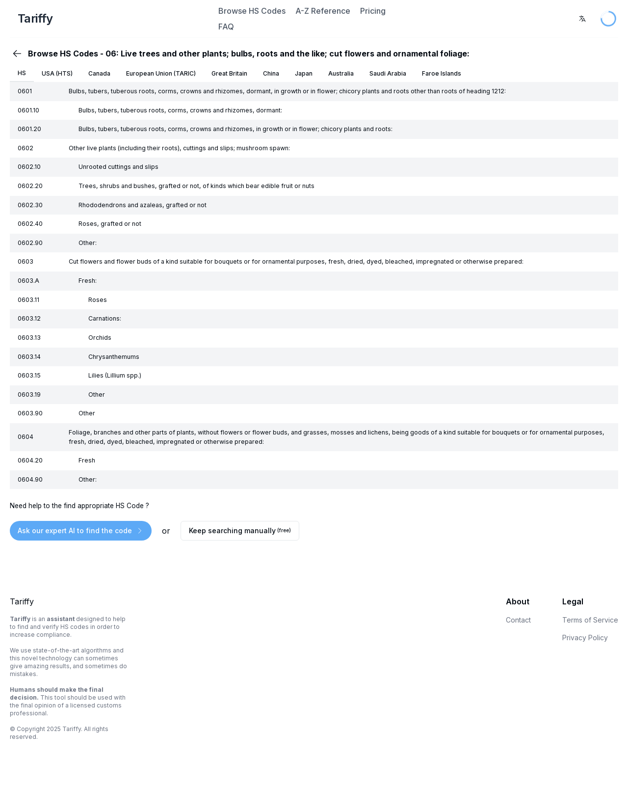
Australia (341, 73)
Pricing (373, 11)
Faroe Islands (441, 73)
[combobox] (582, 18)
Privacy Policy (585, 637)
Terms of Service (590, 620)
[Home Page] (112, 18)
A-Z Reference (322, 11)
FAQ (226, 26)
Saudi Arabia (387, 73)
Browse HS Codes (252, 11)
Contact (518, 620)
